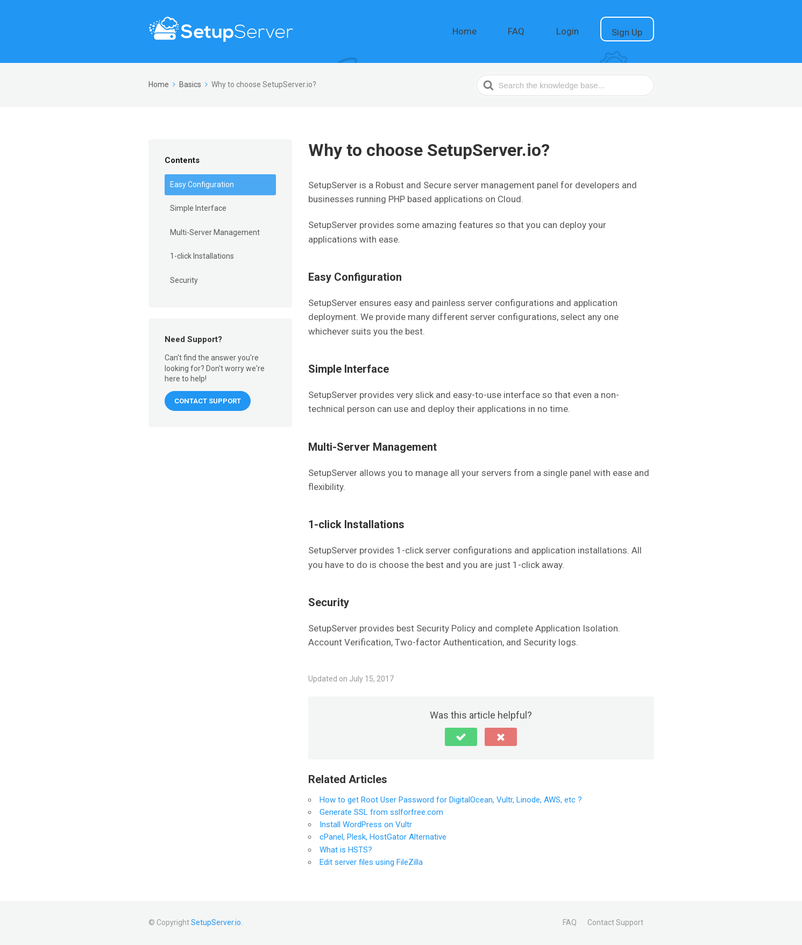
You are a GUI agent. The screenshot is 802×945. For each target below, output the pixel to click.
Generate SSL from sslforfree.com (381, 812)
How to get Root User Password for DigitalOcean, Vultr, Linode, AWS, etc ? (451, 800)
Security (184, 280)
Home (511, 30)
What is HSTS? (346, 850)
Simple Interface (198, 208)
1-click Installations (202, 256)
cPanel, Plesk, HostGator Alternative (383, 837)
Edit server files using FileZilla (371, 862)
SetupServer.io (216, 922)
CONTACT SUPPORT (207, 401)
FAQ (550, 30)
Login (589, 30)
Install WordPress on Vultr (366, 824)
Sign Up (634, 31)
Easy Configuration (202, 184)
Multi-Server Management (215, 232)
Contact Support (615, 922)
